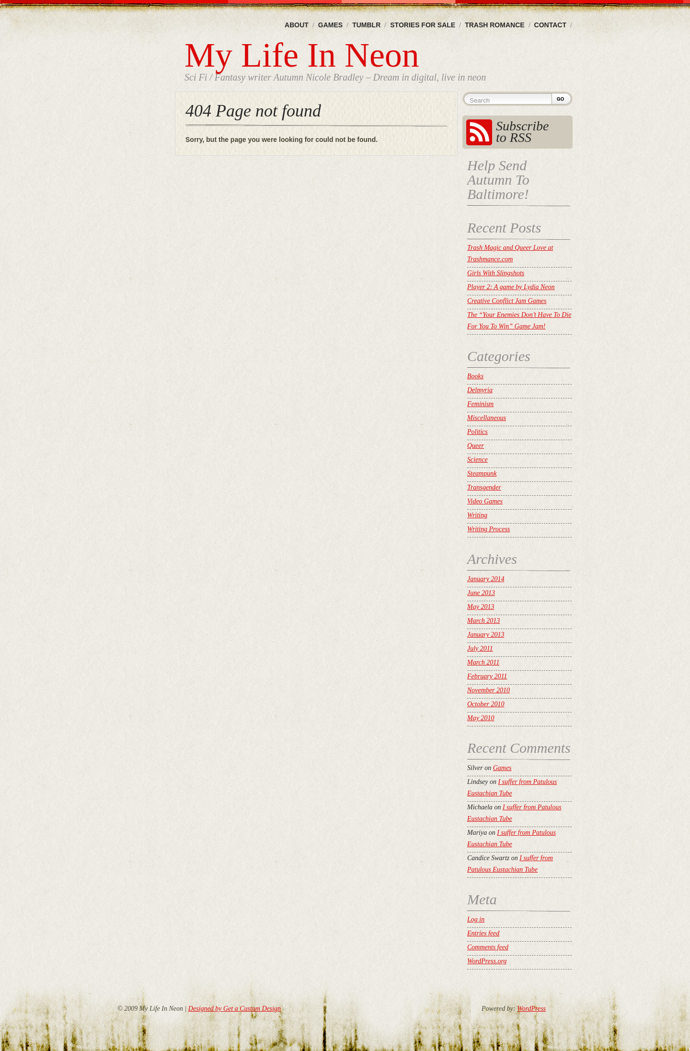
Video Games (485, 501)
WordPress (531, 1008)
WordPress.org (486, 961)
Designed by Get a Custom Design (234, 1008)
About (297, 25)
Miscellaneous (486, 417)
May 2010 (480, 718)
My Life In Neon (301, 55)
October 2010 (485, 704)
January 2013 (485, 634)
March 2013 (483, 620)
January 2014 (485, 579)
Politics (477, 431)
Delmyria (480, 390)
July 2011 (480, 648)
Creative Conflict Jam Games (507, 300)
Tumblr (366, 25)
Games (330, 25)
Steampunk (481, 473)
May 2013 (480, 606)
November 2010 (488, 690)
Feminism (480, 404)
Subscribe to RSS (522, 131)
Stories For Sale (422, 25)
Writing (477, 515)
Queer (475, 445)
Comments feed (487, 947)
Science (477, 459)
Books (475, 376)
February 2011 (487, 676)
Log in (475, 919)
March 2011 (483, 662)
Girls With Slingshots (495, 273)
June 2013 (481, 592)
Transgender (484, 487)
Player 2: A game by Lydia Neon (511, 287)
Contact (550, 25)
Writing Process (488, 529)
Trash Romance (494, 25)
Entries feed (483, 933)
